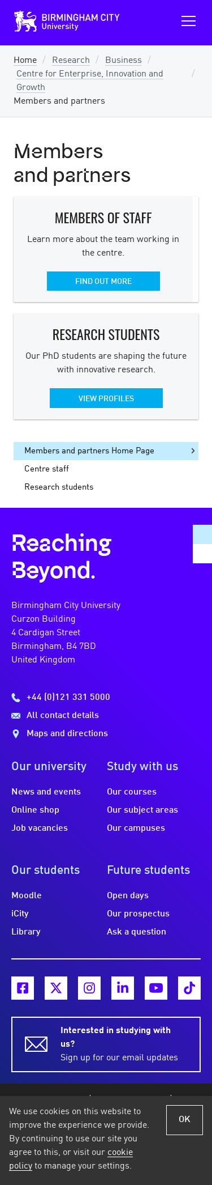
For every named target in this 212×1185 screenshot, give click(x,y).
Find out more (103, 282)
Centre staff (46, 469)
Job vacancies (39, 828)
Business (123, 60)
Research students (58, 487)
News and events (46, 792)
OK (185, 1119)
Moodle (26, 896)
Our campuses (136, 828)
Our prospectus (138, 914)
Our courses (132, 792)
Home (25, 60)
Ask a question (136, 932)
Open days (128, 896)
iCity (20, 914)
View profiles (106, 399)
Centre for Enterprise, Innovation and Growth (89, 81)
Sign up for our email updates (123, 1043)
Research (71, 60)
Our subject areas (142, 810)
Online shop (35, 810)
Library (26, 932)
